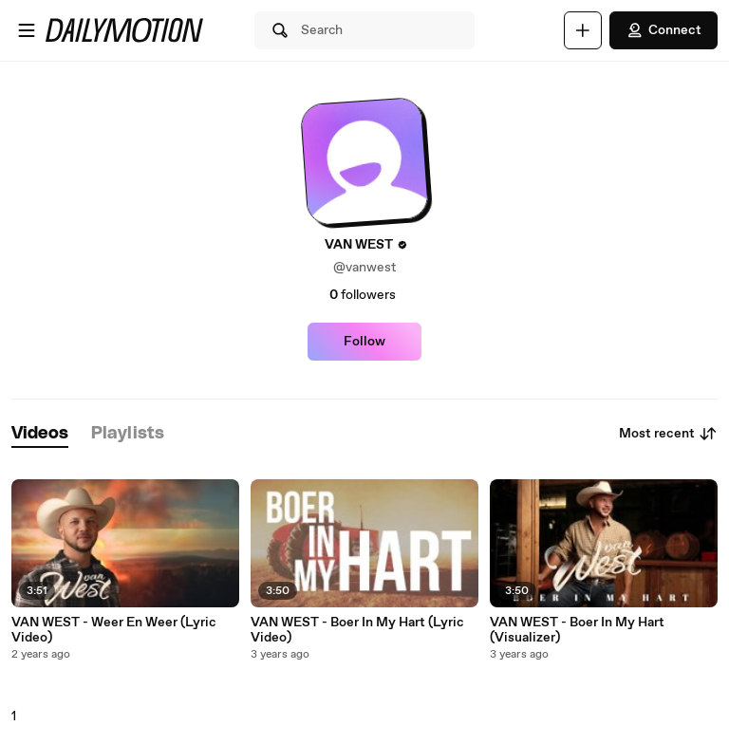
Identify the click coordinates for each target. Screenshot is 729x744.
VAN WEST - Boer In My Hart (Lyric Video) (357, 630)
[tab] (39, 434)
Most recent (668, 433)
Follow (364, 341)
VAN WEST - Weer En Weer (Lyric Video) (113, 630)
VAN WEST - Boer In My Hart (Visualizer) (577, 630)
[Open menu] (26, 30)
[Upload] (583, 30)
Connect (663, 30)
